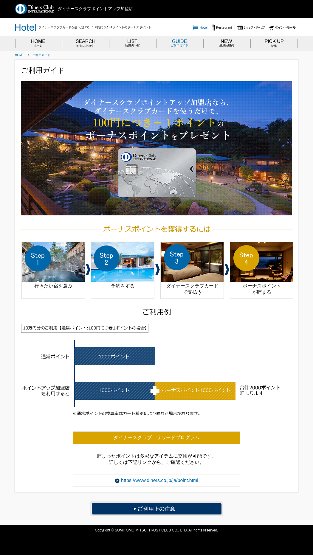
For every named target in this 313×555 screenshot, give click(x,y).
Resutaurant (222, 27)
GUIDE (179, 43)
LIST (132, 43)
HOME (38, 43)
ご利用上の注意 (156, 508)
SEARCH (85, 43)
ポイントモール (282, 27)
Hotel (200, 27)
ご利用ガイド (41, 55)
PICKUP (274, 43)
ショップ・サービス (251, 27)
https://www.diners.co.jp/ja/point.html (159, 480)
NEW (226, 43)
